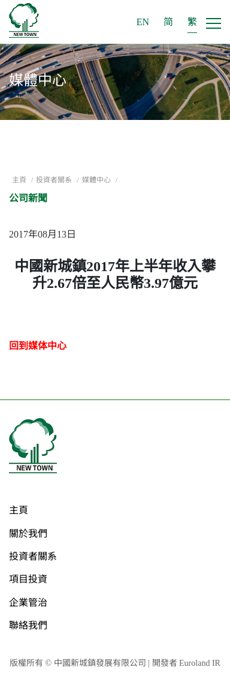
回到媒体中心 (37, 346)
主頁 (20, 180)
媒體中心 (97, 180)
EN (143, 22)
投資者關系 (55, 180)
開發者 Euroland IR (186, 663)
